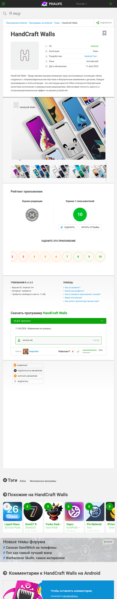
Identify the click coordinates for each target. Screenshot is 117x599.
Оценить (68, 227)
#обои (23, 481)
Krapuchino (34, 351)
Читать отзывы (90, 227)
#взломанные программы (43, 481)
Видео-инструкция (73, 297)
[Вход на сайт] (111, 4)
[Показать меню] (3, 4)
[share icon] (104, 23)
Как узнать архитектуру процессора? (82, 301)
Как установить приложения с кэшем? (83, 294)
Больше (108, 542)
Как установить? (72, 287)
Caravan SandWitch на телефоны (30, 547)
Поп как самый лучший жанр (27, 553)
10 (100, 256)
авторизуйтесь (70, 596)
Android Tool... (91, 56)
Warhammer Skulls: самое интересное (34, 558)
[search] (53, 13)
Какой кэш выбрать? (74, 291)
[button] (111, 99)
